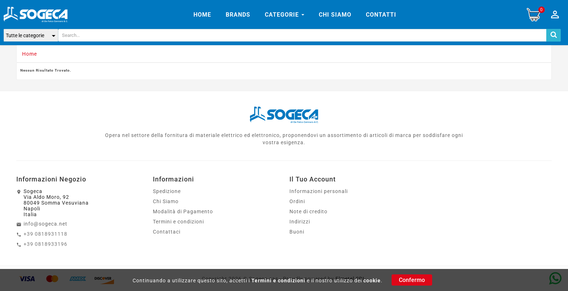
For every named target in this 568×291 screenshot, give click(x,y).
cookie (372, 280)
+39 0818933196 (45, 244)
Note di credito (308, 211)
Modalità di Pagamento (183, 211)
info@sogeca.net (45, 224)
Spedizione (167, 191)
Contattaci (166, 232)
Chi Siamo (166, 201)
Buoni (296, 232)
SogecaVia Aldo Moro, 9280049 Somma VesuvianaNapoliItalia (56, 202)
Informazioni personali (318, 191)
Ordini (297, 201)
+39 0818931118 (45, 234)
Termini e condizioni (278, 280)
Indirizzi (299, 221)
